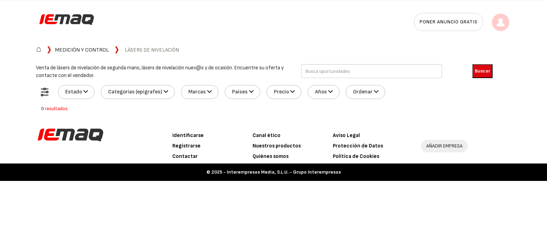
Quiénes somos (271, 156)
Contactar (185, 156)
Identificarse (188, 135)
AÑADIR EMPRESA (444, 146)
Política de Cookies (356, 156)
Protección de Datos (358, 146)
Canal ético (266, 135)
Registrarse (186, 146)
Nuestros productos (277, 146)
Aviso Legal (346, 135)
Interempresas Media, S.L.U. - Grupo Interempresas (284, 172)
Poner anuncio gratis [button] (449, 22)
